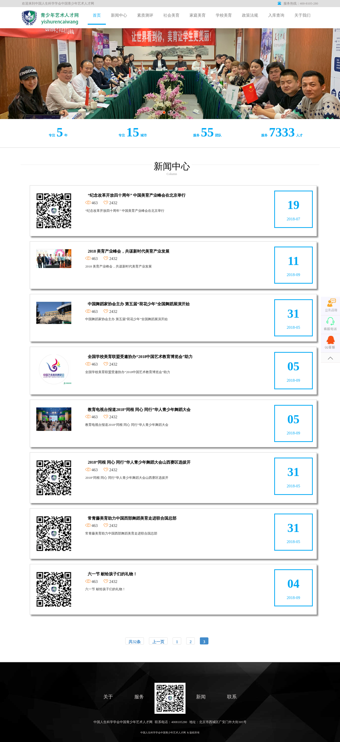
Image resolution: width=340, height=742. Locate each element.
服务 (139, 696)
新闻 (201, 696)
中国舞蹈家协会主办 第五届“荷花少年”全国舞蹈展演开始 (139, 304)
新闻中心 (119, 15)
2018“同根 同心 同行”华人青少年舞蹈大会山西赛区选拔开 (139, 462)
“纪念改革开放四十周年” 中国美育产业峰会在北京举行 (137, 195)
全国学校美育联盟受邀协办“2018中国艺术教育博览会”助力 (140, 356)
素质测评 (145, 15)
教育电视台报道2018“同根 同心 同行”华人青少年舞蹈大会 (139, 409)
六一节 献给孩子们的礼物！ (112, 574)
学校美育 (224, 15)
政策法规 (250, 15)
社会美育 (171, 15)
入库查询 (276, 15)
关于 (108, 696)
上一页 (158, 642)
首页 (97, 15)
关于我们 (302, 15)
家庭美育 (198, 15)
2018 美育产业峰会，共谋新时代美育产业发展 (128, 251)
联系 (232, 696)
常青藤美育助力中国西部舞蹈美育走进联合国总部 (132, 518)
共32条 (135, 642)
